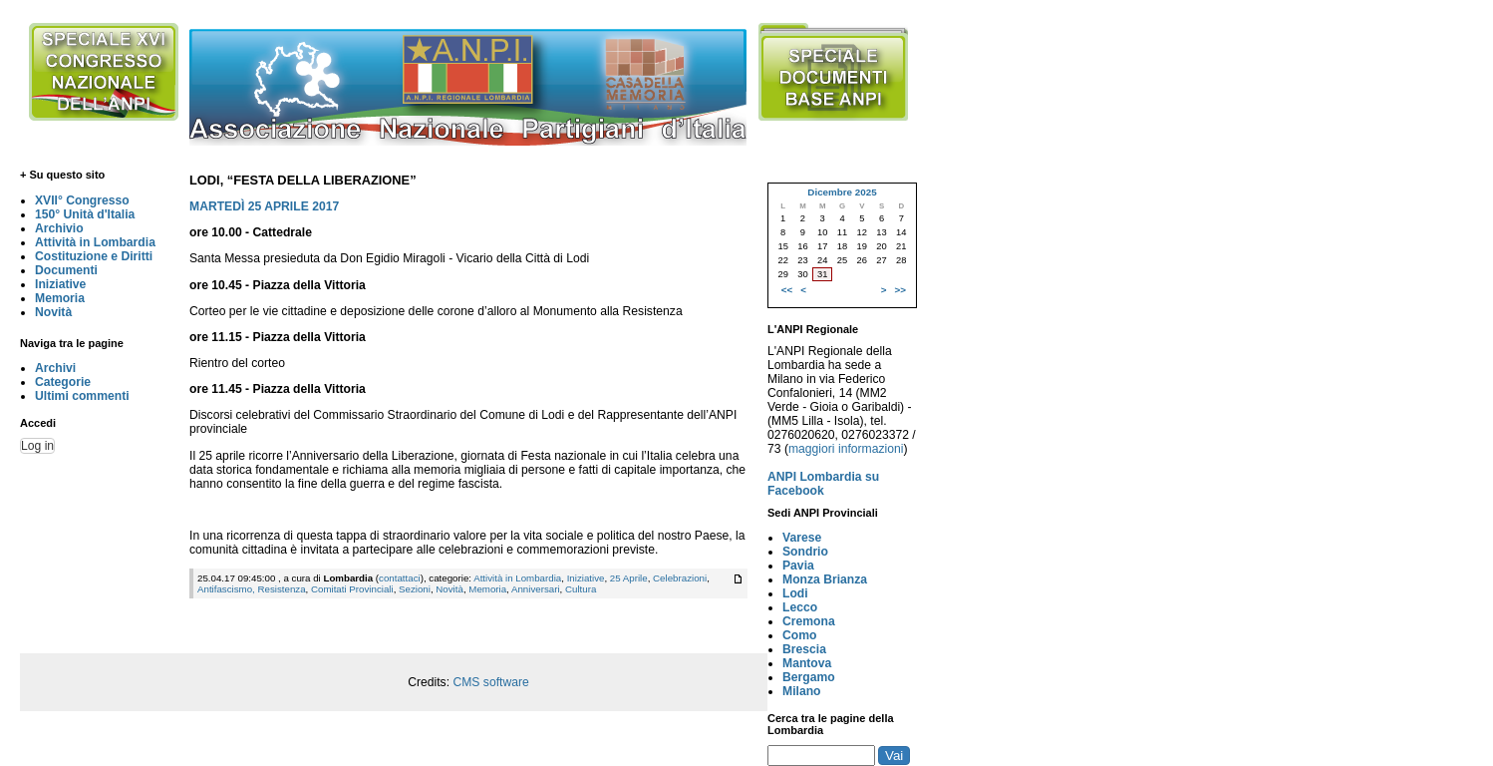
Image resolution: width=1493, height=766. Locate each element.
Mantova (806, 663)
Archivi (55, 368)
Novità (53, 312)
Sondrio (805, 552)
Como (799, 635)
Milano (801, 691)
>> (900, 289)
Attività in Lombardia (95, 242)
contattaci (400, 578)
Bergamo (808, 677)
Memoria (60, 298)
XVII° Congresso (82, 200)
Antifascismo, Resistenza (251, 588)
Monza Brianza (824, 579)
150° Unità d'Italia (85, 214)
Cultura (580, 588)
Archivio (59, 228)
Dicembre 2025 (841, 192)
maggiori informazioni (846, 449)
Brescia (804, 649)
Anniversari (535, 588)
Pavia (798, 566)
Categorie (63, 382)
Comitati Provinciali (352, 588)
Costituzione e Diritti (93, 256)
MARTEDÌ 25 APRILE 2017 (264, 206)
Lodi (795, 593)
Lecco (799, 607)
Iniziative (60, 284)
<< (786, 289)
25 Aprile (629, 578)
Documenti (66, 270)
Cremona (808, 621)
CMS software (490, 682)
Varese (801, 538)
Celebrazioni (680, 578)
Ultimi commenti (82, 396)
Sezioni (415, 588)
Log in (37, 446)
